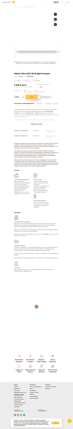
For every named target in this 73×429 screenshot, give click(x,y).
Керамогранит (17, 401)
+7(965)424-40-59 (18, 410)
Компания (47, 384)
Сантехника (17, 406)
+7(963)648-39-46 (42, 410)
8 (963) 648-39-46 (15, 2)
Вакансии (47, 388)
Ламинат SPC (17, 388)
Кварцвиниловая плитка (20, 392)
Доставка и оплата (51, 104)
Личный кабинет (34, 396)
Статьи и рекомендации (35, 386)
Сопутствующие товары (20, 402)
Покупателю (33, 384)
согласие (31, 420)
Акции (31, 388)
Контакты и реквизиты (50, 386)
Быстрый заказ (46, 97)
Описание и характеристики (24, 104)
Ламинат (16, 386)
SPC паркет (17, 390)
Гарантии (32, 394)
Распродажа (33, 390)
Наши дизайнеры (34, 398)
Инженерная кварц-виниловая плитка (19, 395)
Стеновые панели (18, 404)
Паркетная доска (18, 397)
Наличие (39, 104)
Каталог (16, 384)
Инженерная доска (19, 399)
